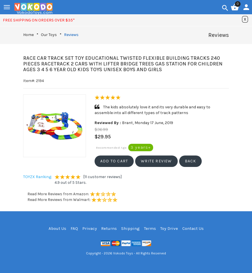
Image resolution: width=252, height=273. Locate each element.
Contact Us (193, 228)
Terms (150, 228)
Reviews (71, 34)
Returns (109, 228)
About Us (57, 228)
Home (28, 34)
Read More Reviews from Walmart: (72, 199)
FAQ (74, 228)
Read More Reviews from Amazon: (71, 194)
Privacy (89, 228)
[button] (114, 161)
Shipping (130, 228)
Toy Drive (169, 228)
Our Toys (49, 34)
